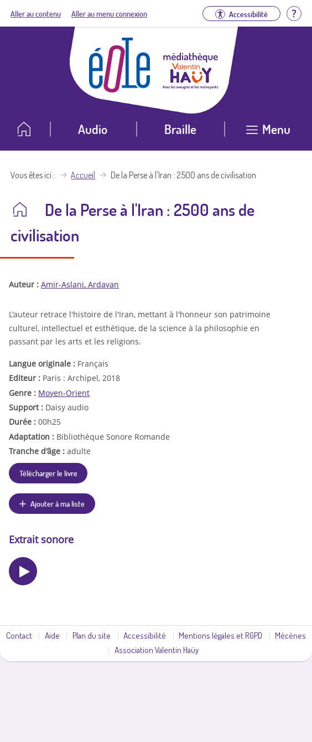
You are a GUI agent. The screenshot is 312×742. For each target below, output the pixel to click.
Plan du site (91, 635)
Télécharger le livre (48, 473)
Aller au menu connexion (109, 13)
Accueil (83, 175)
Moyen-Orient (64, 393)
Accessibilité (144, 635)
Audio (92, 129)
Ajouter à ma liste (57, 503)
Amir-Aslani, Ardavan (80, 284)
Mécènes (290, 635)
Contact (19, 635)
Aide (52, 635)
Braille (180, 129)
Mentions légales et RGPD (220, 635)
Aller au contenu (36, 13)
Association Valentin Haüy (157, 649)
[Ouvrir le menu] (268, 133)
